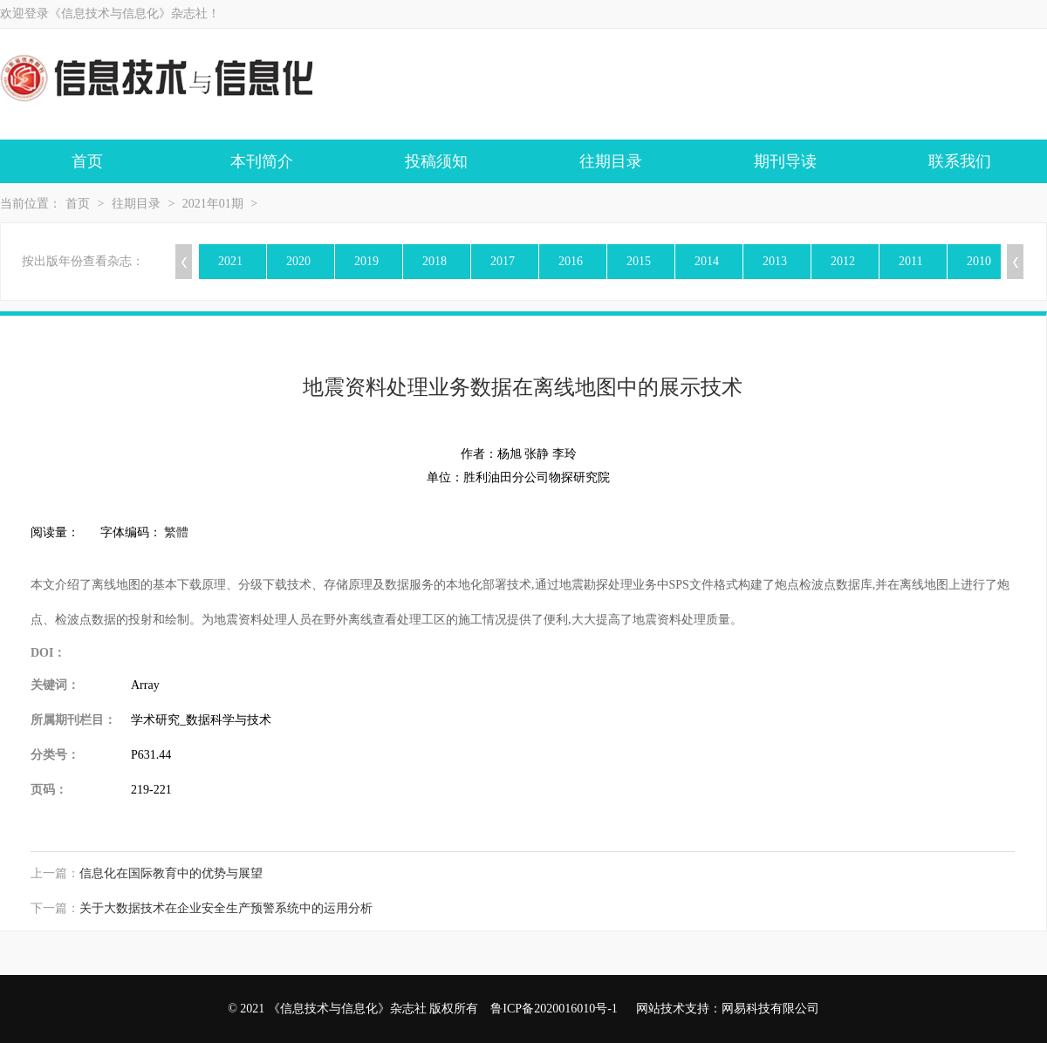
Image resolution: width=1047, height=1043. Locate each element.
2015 (638, 261)
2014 (707, 261)
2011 (910, 261)
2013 (775, 261)
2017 (502, 261)
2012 (843, 261)
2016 (570, 261)
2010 (979, 261)
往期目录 (610, 161)
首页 (87, 161)
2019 (366, 261)
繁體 (176, 532)
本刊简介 (261, 161)
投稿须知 (436, 161)
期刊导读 (785, 161)
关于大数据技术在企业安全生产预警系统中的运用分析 (226, 908)
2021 (230, 261)
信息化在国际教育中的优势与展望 (171, 873)
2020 (298, 261)
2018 (434, 261)
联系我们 (959, 161)
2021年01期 (212, 203)
